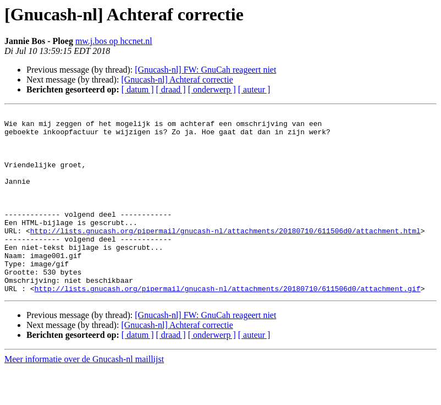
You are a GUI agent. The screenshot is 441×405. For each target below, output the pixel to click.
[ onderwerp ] (212, 89)
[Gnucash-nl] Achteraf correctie (177, 79)
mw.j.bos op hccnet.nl (113, 41)
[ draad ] (171, 89)
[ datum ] (138, 89)
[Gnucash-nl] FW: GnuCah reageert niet (205, 69)
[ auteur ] (254, 89)
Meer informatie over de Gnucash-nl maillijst (84, 395)
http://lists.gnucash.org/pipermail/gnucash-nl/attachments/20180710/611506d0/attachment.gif (228, 325)
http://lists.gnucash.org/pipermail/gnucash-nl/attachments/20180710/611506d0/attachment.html (225, 255)
